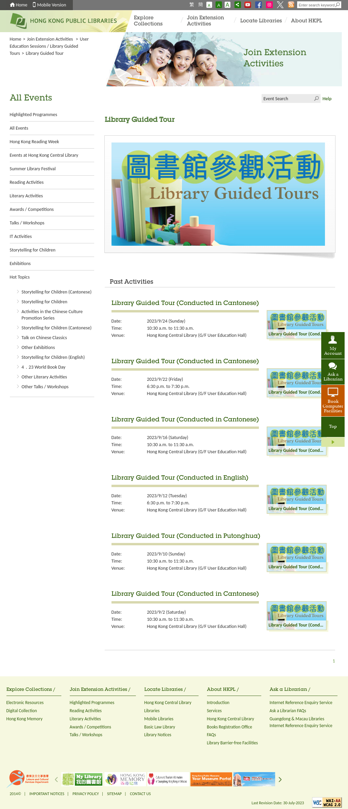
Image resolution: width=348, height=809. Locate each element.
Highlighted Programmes (33, 114)
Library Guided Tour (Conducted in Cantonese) (185, 304)
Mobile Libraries (158, 719)
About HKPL (306, 21)
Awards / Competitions (32, 209)
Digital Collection (21, 711)
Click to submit (316, 98)
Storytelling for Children (33, 250)
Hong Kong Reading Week (34, 142)
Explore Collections (148, 21)
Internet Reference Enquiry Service (301, 702)
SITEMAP (114, 793)
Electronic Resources (25, 702)
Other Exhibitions (38, 347)
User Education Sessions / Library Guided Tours (49, 46)
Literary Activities (26, 196)
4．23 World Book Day (44, 367)
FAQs (211, 735)
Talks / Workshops (27, 223)
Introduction (218, 702)
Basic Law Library (159, 727)
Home (21, 5)
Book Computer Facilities (333, 406)
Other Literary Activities (44, 377)
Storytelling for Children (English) (53, 357)
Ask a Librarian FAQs (288, 711)
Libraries (152, 711)
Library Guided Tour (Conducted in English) (179, 478)
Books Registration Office (229, 727)
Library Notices (157, 735)
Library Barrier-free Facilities (232, 743)
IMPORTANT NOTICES (46, 793)
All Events (19, 128)
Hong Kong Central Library (167, 702)
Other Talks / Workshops (45, 387)
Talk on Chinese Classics (44, 338)
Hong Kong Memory (24, 719)
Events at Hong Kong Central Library (44, 155)
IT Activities (21, 236)
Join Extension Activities (205, 21)
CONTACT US (140, 793)
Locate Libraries (261, 21)
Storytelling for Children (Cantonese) (57, 292)
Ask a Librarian (333, 377)
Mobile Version (51, 5)
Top (333, 426)
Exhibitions (20, 263)
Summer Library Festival (33, 169)
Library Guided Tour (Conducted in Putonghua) (185, 536)
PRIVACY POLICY (86, 793)
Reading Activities (27, 182)
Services (214, 711)
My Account (333, 351)
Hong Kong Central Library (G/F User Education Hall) (197, 335)
